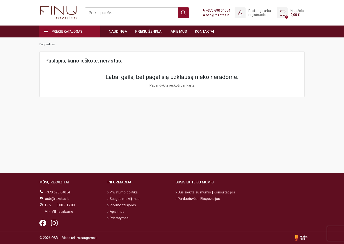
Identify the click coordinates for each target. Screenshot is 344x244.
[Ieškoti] (137, 12)
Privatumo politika (123, 192)
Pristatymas (119, 218)
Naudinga (118, 31)
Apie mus (179, 31)
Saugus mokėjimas (124, 199)
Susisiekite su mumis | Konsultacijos (206, 192)
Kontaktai (204, 31)
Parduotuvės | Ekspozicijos (198, 199)
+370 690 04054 (218, 10)
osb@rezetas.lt (217, 15)
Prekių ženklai (148, 31)
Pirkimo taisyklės (122, 205)
